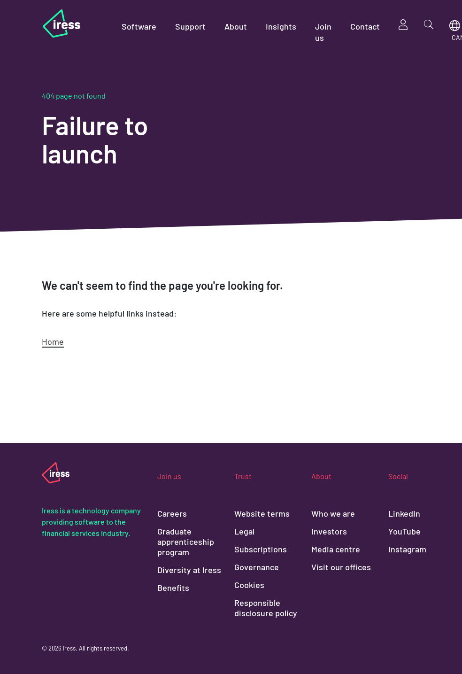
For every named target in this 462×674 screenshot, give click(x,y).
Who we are (333, 513)
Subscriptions (260, 549)
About (235, 26)
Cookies (249, 585)
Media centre (335, 549)
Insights (281, 26)
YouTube (404, 531)
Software (139, 26)
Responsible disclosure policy (265, 607)
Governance (256, 567)
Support (190, 26)
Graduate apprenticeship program (185, 541)
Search (428, 24)
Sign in (403, 24)
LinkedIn (404, 513)
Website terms (262, 513)
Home (53, 341)
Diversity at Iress (189, 570)
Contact (365, 26)
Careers (172, 513)
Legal (244, 531)
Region (454, 25)
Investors (329, 531)
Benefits (173, 587)
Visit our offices (341, 567)
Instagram (407, 549)
